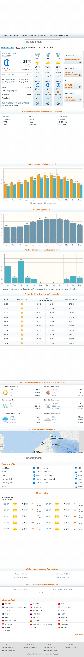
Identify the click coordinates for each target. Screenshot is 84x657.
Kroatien (36, 614)
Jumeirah (47, 472)
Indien (7, 610)
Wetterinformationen (41, 654)
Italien (7, 614)
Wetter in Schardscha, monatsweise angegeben (42, 112)
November (62, 122)
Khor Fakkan (48, 475)
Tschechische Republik (42, 624)
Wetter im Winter (21, 574)
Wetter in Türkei (48, 645)
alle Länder (79, 634)
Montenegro (10, 621)
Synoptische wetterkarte (34, 35)
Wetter (70, 99)
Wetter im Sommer (21, 577)
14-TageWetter (69, 86)
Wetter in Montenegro (8, 650)
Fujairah (47, 483)
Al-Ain (4, 472)
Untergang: (21, 79)
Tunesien (64, 624)
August (33, 125)
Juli (31, 122)
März (5, 122)
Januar (6, 116)
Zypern (8, 631)
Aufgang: (8, 79)
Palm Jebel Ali (7, 479)
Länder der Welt (10, 35)
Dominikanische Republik (15, 607)
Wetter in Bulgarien (7, 647)
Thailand (8, 624)
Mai (3, 105)
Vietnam (64, 627)
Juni (32, 119)
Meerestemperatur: (8, 74)
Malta (35, 617)
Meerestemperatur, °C (42, 210)
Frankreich (38, 607)
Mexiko (64, 617)
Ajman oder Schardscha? (41, 593)
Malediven (9, 617)
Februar (6, 119)
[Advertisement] (42, 16)
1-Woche (72, 73)
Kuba (63, 614)
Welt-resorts (7, 47)
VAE (23, 47)
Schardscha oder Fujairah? (63, 589)
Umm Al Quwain (7, 483)
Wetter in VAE (69, 645)
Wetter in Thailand (28, 645)
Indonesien (37, 610)
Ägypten (8, 604)
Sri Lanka (65, 621)
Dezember (62, 125)
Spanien (36, 621)
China (63, 604)
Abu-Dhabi (5, 468)
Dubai (4, 475)
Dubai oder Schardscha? (21, 589)
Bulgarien (37, 604)
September (62, 116)
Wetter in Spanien (49, 647)
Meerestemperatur (59, 35)
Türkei (7, 627)
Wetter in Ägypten (7, 645)
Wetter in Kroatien (70, 647)
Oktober (61, 119)
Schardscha (6, 486)
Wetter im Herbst (63, 577)
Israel (63, 610)
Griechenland (67, 607)
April (5, 125)
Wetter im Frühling (63, 574)
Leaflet (74, 452)
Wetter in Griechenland (30, 647)
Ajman (46, 468)
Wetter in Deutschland (50, 650)
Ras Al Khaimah (49, 479)
